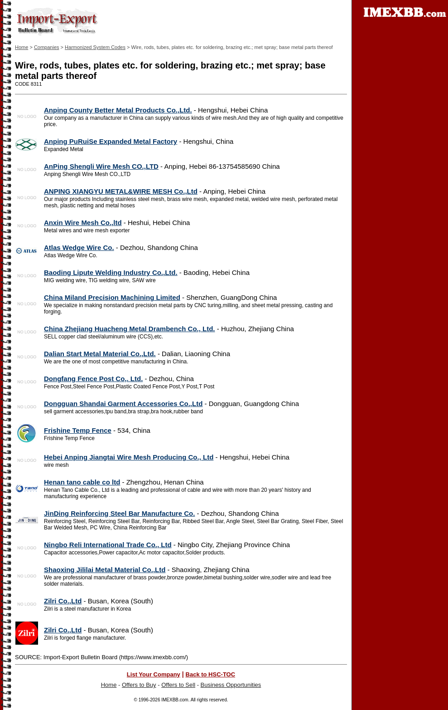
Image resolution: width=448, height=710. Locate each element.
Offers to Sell (178, 684)
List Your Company (153, 674)
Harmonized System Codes (95, 47)
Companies (46, 47)
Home (21, 47)
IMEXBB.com (174, 699)
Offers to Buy (139, 684)
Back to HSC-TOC (211, 674)
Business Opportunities (231, 684)
